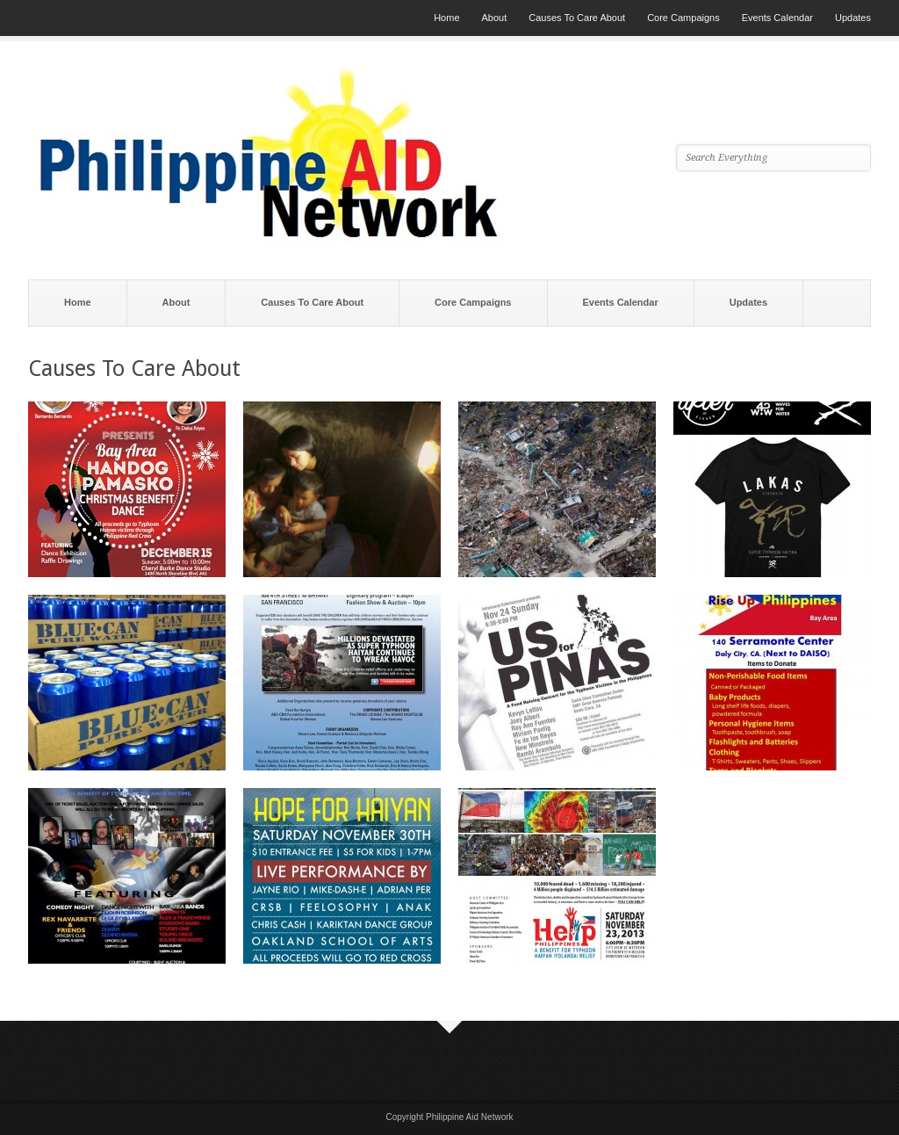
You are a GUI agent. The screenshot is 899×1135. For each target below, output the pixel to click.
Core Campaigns (683, 17)
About (494, 17)
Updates (853, 17)
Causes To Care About (577, 17)
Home (446, 17)
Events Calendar (777, 17)
